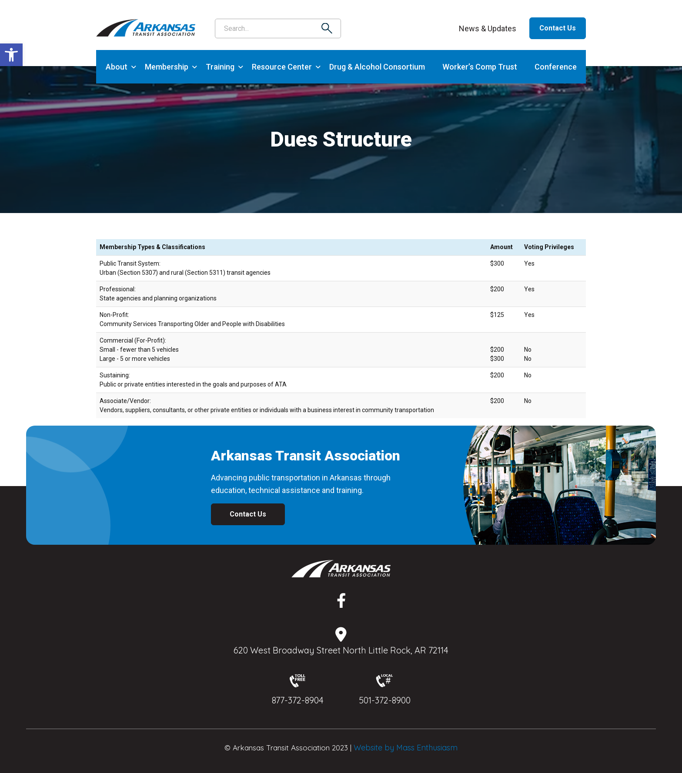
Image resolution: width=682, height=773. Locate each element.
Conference (556, 66)
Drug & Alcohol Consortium (377, 66)
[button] (11, 54)
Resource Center (282, 66)
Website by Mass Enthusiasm (406, 748)
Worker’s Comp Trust (479, 66)
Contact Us (557, 28)
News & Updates (487, 28)
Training (220, 66)
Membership (166, 66)
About (116, 66)
